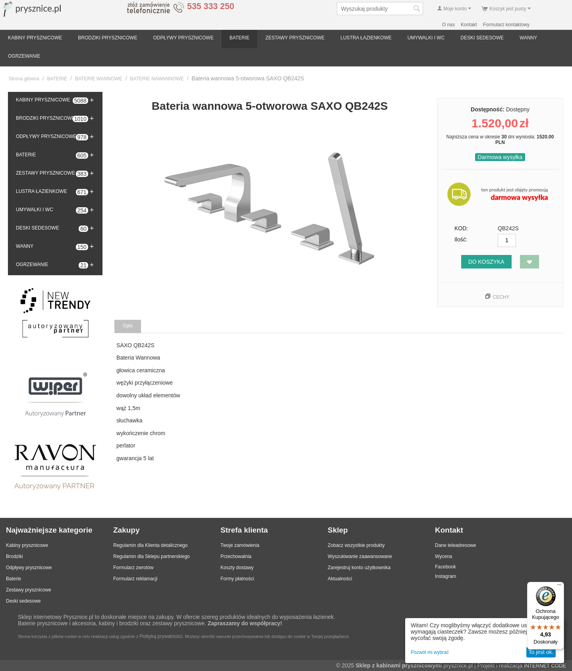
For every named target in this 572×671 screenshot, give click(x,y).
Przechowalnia (235, 556)
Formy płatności (237, 579)
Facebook (445, 567)
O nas (448, 24)
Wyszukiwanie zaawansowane (360, 556)
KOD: (461, 228)
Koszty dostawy (236, 567)
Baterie (13, 579)
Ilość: (461, 239)
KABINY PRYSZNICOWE (35, 38)
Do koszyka (486, 262)
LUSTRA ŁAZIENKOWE (366, 38)
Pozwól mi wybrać (430, 652)
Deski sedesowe (23, 601)
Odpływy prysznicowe (29, 567)
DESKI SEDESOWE (482, 38)
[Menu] (559, 586)
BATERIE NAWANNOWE (157, 79)
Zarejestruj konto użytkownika (359, 567)
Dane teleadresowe (455, 545)
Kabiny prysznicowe (27, 545)
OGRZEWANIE (24, 56)
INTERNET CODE (545, 666)
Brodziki (14, 556)
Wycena (443, 556)
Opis (128, 326)
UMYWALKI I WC (426, 38)
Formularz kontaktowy (506, 24)
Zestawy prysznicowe (28, 590)
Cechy (501, 297)
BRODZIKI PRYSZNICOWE (107, 38)
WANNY (528, 38)
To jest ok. (540, 652)
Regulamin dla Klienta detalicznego (150, 545)
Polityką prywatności (161, 636)
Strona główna (24, 79)
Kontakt (469, 24)
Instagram (445, 576)
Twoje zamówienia (239, 545)
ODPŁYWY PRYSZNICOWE (183, 38)
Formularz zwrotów (133, 567)
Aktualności (340, 579)
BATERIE (239, 38)
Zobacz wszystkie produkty (356, 545)
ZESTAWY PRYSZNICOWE (295, 38)
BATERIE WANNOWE (98, 79)
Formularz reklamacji (135, 579)
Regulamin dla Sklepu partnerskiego (151, 556)
